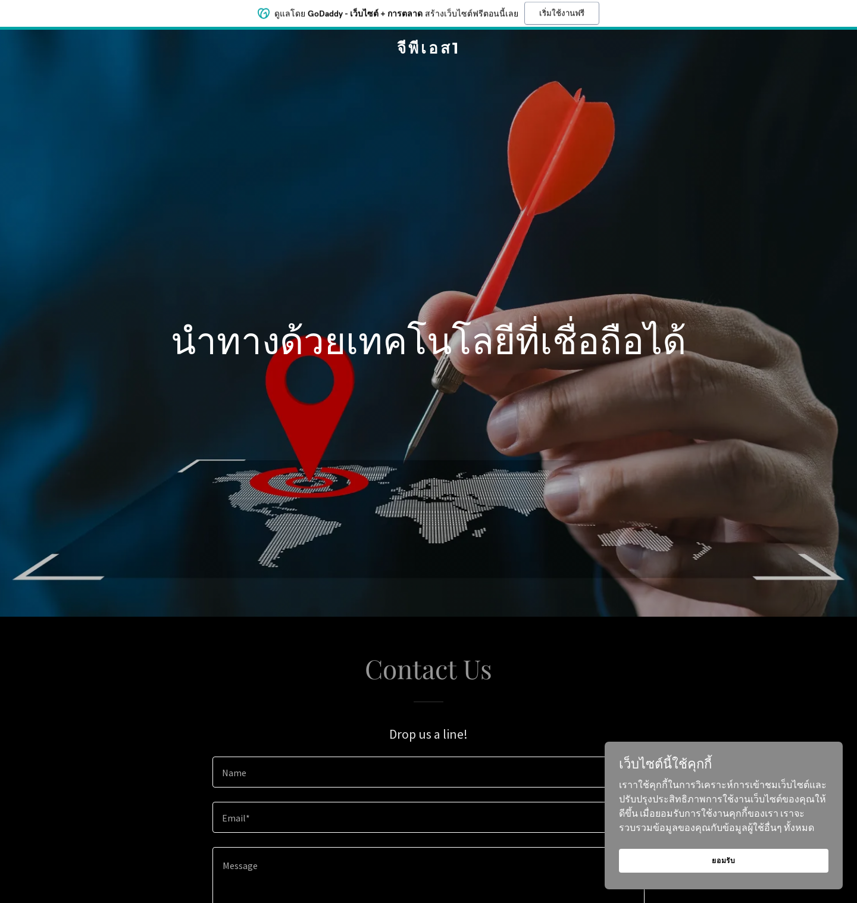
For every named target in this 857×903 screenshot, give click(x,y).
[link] (428, 50)
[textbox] (428, 772)
